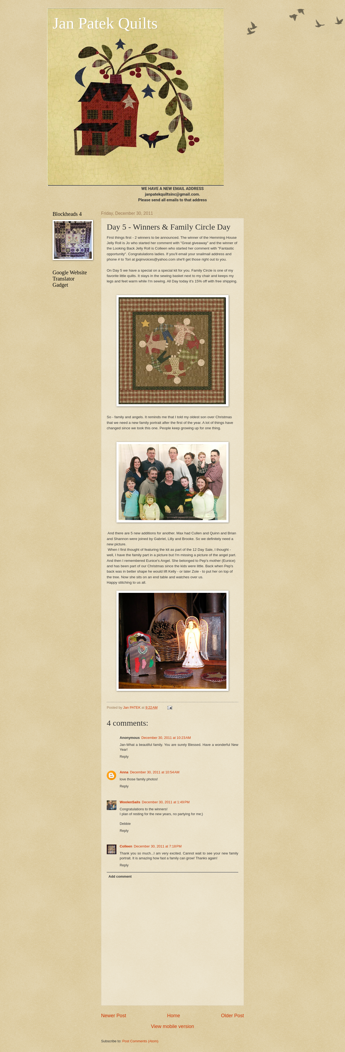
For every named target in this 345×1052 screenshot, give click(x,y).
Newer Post (113, 1015)
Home (173, 1015)
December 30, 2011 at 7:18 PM (158, 846)
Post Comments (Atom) (140, 1041)
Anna (124, 772)
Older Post (232, 1015)
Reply (124, 757)
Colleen (126, 846)
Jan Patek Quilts (105, 23)
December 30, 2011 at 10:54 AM (155, 772)
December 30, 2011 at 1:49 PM (165, 802)
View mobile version (172, 1026)
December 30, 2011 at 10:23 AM (166, 738)
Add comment (120, 876)
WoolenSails (130, 802)
